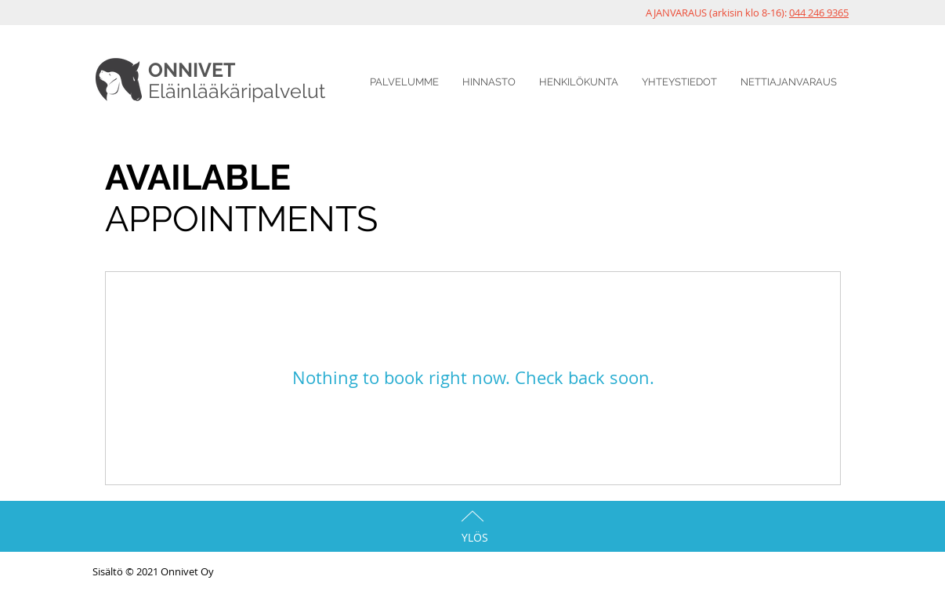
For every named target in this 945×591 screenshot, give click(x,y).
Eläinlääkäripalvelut (236, 91)
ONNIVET (191, 70)
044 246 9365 (819, 12)
